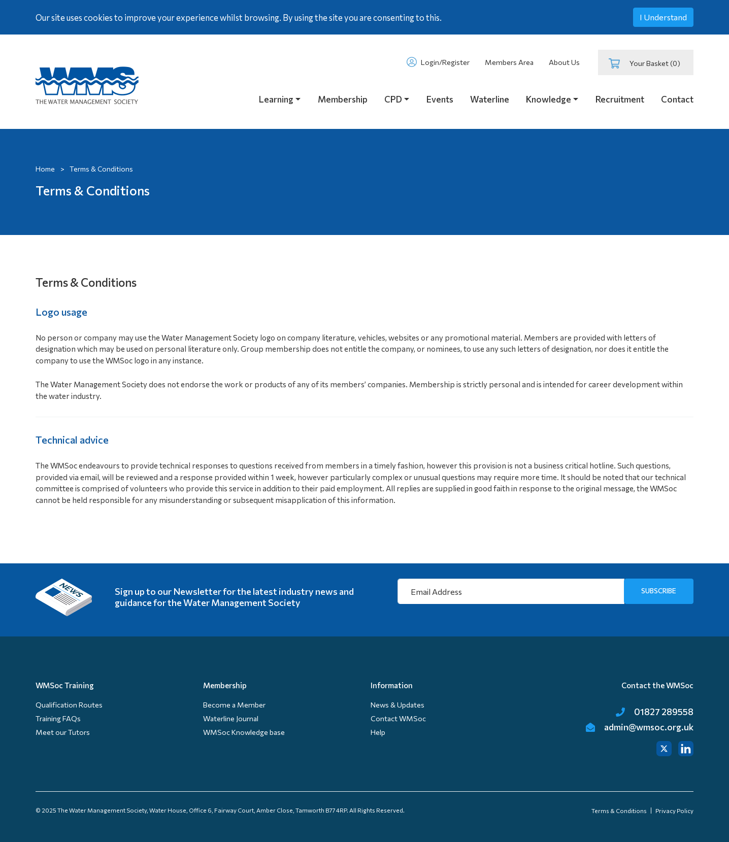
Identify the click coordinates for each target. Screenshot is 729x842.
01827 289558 (654, 711)
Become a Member (234, 704)
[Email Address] (510, 591)
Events (439, 99)
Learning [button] (276, 99)
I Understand (663, 17)
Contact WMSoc (398, 718)
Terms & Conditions (619, 810)
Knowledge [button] (548, 99)
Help (378, 732)
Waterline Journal (230, 718)
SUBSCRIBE (658, 590)
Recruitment (619, 99)
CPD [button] (393, 99)
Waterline (489, 99)
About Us (564, 62)
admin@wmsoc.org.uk (639, 726)
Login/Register (438, 62)
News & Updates (397, 704)
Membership (343, 99)
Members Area (509, 62)
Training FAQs (58, 718)
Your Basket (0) (645, 63)
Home (45, 168)
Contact (677, 99)
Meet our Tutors (63, 732)
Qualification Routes (69, 704)
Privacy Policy (674, 810)
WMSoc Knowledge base (244, 732)
